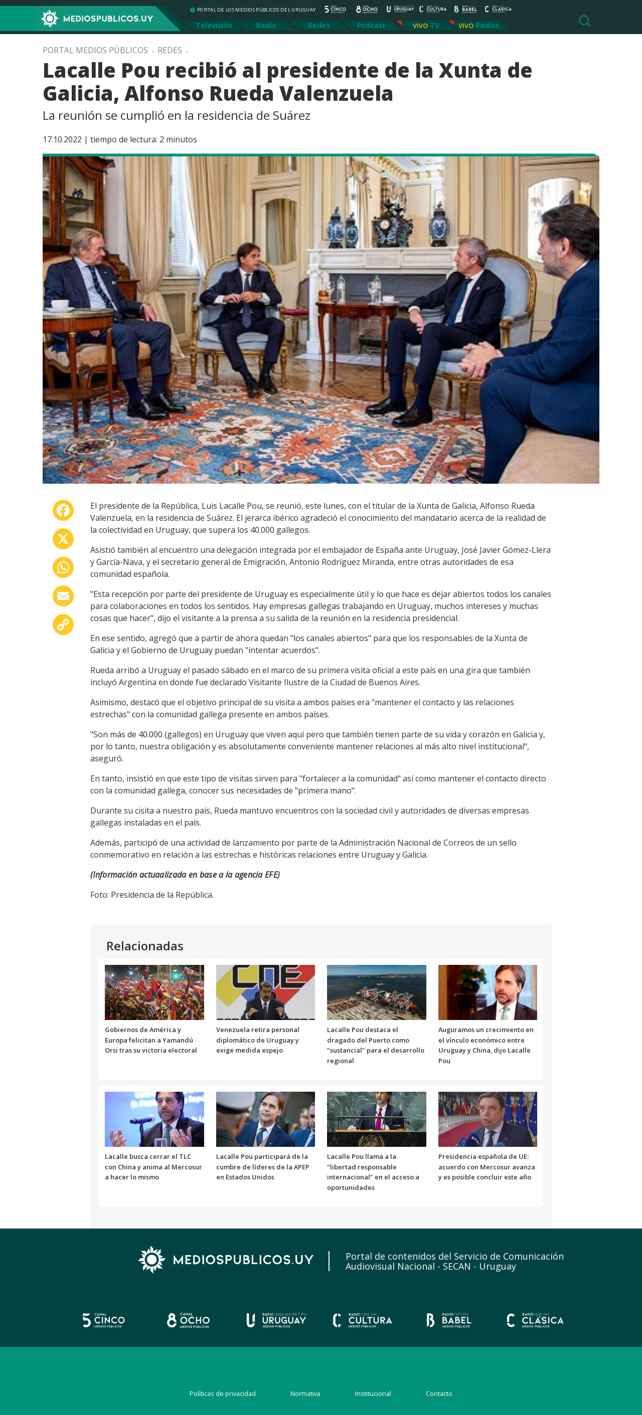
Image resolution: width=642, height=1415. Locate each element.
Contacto (439, 1393)
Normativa (305, 1393)
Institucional (373, 1393)
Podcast (371, 25)
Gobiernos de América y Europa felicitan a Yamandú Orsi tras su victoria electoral (151, 1040)
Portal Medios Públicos (95, 50)
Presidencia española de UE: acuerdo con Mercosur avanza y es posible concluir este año (486, 1167)
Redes (319, 25)
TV (434, 25)
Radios (487, 25)
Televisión (214, 25)
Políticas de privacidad (223, 1393)
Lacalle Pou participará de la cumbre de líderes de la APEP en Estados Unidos (262, 1167)
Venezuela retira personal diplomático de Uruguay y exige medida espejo (257, 1040)
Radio (266, 25)
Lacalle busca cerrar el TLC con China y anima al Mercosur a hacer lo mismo (153, 1167)
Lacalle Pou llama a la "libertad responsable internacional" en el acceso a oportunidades (373, 1172)
